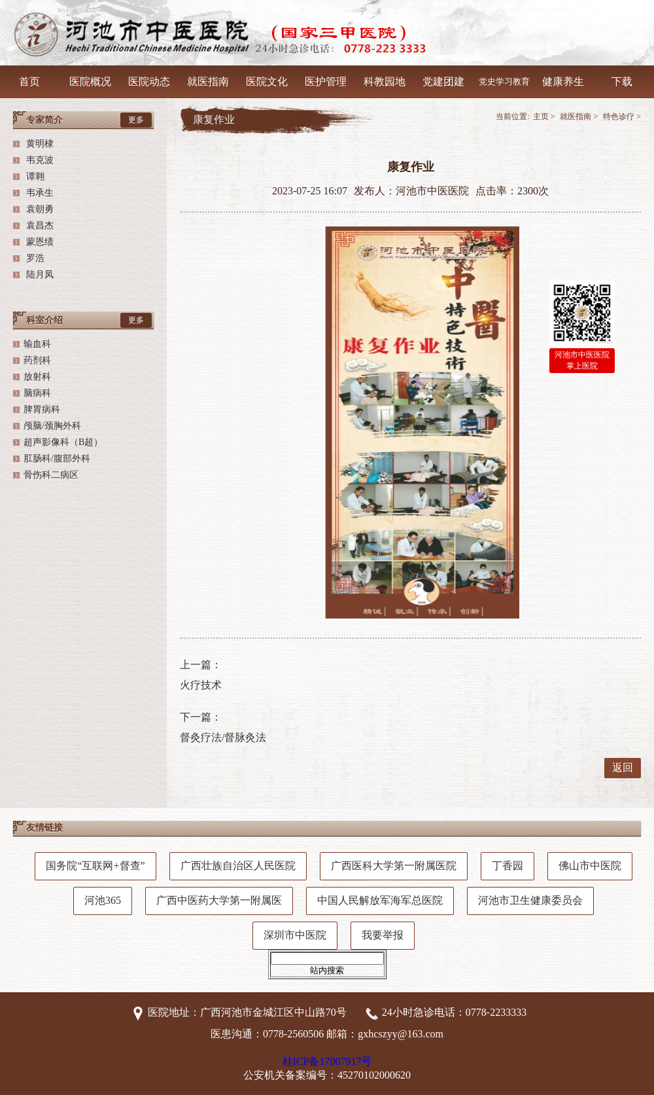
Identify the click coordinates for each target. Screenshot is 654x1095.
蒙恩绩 (39, 242)
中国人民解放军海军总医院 (380, 900)
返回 (622, 767)
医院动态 (149, 81)
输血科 (37, 344)
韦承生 (39, 193)
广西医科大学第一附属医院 (393, 865)
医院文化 (267, 81)
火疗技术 (201, 685)
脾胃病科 (42, 409)
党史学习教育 (504, 81)
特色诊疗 (618, 116)
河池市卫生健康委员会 (530, 900)
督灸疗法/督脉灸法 (223, 737)
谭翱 (34, 176)
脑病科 (37, 393)
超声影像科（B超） (63, 442)
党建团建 (443, 81)
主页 (541, 116)
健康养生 (563, 81)
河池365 (102, 900)
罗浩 (34, 258)
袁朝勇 (39, 209)
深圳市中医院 (295, 935)
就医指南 (208, 81)
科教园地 (384, 81)
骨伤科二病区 (51, 475)
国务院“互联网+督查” (95, 865)
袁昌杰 (39, 225)
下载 (621, 81)
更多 (136, 119)
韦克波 (39, 160)
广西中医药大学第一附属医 (219, 900)
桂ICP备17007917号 (327, 1061)
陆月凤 (39, 274)
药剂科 (37, 360)
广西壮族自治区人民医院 (238, 865)
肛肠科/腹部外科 (57, 458)
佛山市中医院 (590, 865)
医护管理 (326, 81)
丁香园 (507, 865)
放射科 (37, 377)
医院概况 (90, 81)
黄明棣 (39, 144)
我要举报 (383, 935)
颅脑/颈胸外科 (52, 426)
